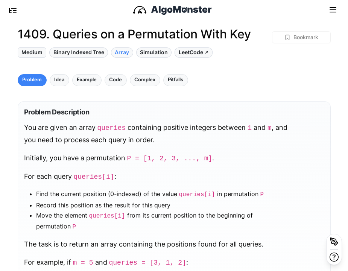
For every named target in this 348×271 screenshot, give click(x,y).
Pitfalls (175, 79)
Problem (32, 79)
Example (87, 79)
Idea (59, 79)
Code (115, 79)
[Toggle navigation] (333, 9)
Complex (144, 79)
